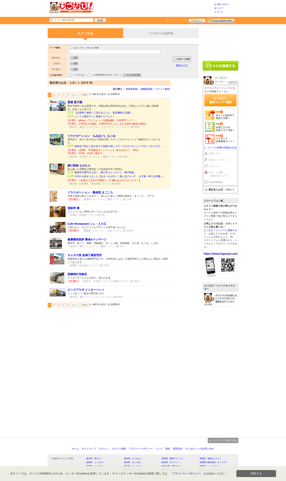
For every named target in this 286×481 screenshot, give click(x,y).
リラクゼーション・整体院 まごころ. (91, 192)
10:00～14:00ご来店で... (91, 153)
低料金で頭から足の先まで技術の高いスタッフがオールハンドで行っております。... (119, 146)
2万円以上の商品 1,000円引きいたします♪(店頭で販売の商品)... (113, 123)
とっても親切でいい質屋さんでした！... (95, 116)
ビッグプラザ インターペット (86, 289)
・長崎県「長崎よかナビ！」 (210, 458)
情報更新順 (132, 89)
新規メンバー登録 (221, 20)
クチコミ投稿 (118, 448)
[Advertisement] (153, 8)
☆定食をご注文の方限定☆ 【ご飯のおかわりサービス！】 (109, 180)
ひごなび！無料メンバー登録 (220, 100)
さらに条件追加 (133, 75)
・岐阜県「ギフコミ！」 (171, 462)
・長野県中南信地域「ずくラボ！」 (213, 462)
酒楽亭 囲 (73, 208)
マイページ (214, 166)
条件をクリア (182, 65)
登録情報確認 (216, 182)
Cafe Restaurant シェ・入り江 (87, 223)
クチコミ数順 (162, 89)
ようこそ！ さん (176, 20)
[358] (84, 94)
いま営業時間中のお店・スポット (107, 75)
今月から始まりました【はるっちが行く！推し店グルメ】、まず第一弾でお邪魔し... (119, 176)
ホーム (220, 12)
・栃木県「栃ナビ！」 (94, 458)
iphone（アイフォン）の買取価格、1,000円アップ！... (107, 120)
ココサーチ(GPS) (161, 33)
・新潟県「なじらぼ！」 (133, 462)
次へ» (75, 95)
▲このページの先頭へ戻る (223, 440)
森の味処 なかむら (79, 165)
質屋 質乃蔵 (75, 102)
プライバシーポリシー (141, 448)
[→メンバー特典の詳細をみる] (220, 147)
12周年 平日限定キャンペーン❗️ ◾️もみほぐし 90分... (109, 150)
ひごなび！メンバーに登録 (218, 230)
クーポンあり (79, 75)
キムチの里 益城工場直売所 (85, 255)
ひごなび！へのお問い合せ (199, 448)
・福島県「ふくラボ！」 (95, 462)
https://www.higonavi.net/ (220, 253)
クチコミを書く (220, 66)
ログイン (197, 20)
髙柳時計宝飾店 (77, 274)
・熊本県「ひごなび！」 (133, 458)
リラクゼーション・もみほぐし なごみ (92, 135)
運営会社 (178, 448)
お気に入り (214, 153)
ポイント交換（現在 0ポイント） (219, 174)
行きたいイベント (218, 159)
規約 (167, 448)
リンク (158, 448)
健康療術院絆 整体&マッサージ (87, 239)
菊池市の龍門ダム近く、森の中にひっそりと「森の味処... (105, 172)
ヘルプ (220, 8)
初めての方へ (223, 4)
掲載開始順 (147, 89)
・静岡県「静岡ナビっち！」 (173, 458)
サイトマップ (89, 448)
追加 (75, 58)
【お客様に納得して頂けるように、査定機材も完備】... (104, 112)
